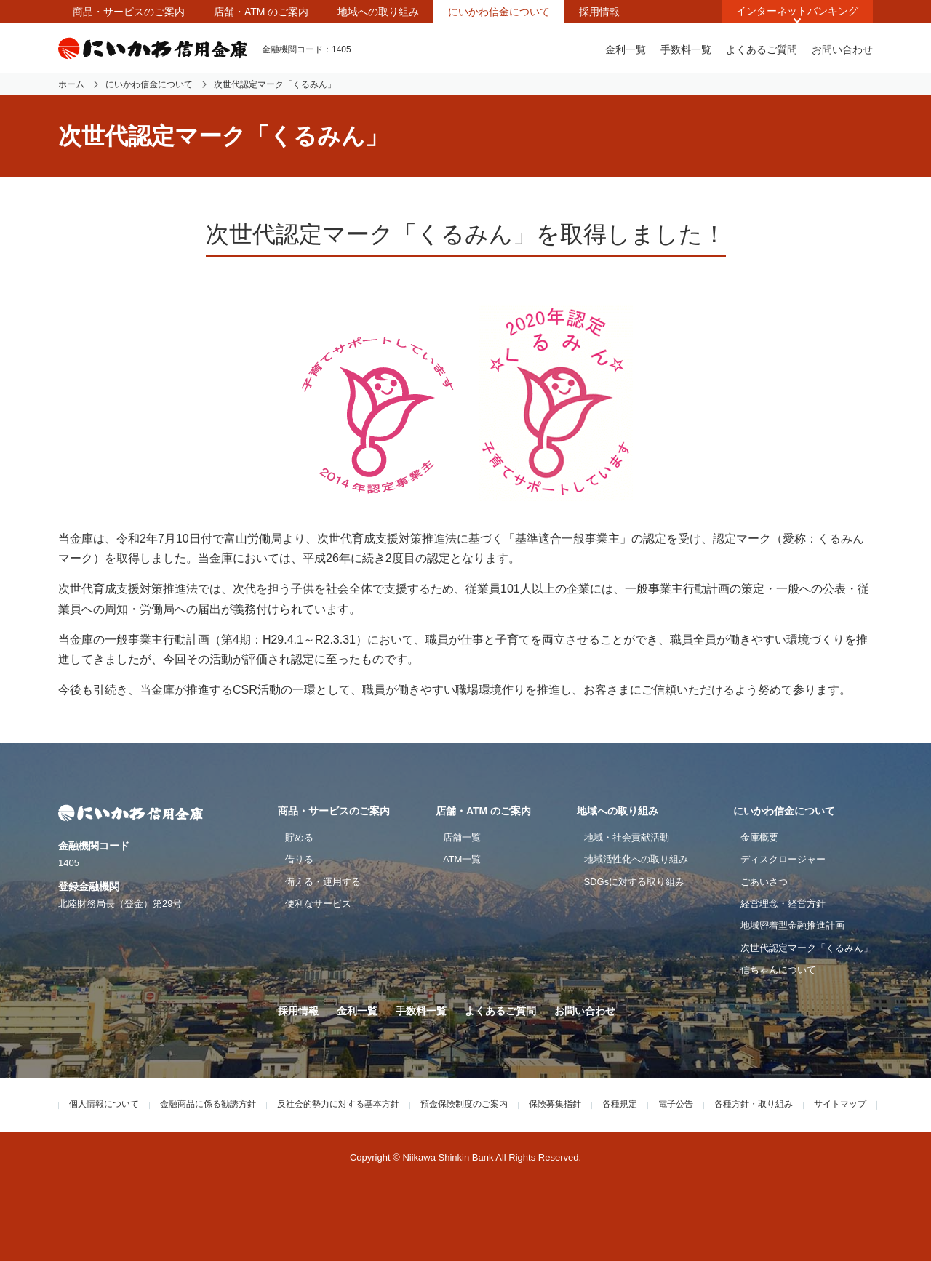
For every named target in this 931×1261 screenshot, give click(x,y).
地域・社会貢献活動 (626, 837)
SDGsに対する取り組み (634, 881)
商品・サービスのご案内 (129, 11)
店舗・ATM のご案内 (261, 11)
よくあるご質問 (761, 49)
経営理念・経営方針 (783, 903)
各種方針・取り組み (753, 1104)
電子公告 (675, 1104)
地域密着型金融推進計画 (792, 925)
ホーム (71, 84)
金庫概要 (759, 837)
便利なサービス (318, 903)
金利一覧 (625, 49)
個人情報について (104, 1104)
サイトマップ (840, 1104)
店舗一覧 (462, 837)
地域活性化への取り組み (636, 859)
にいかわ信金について (499, 11)
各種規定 (619, 1104)
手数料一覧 (685, 49)
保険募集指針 (555, 1104)
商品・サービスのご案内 (334, 811)
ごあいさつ (764, 881)
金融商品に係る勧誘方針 (208, 1104)
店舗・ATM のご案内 (483, 811)
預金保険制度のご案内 (464, 1104)
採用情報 (599, 11)
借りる (299, 859)
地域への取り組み (378, 11)
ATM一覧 (462, 859)
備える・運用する (323, 881)
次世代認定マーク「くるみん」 (806, 947)
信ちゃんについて (778, 969)
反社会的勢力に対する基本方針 (338, 1104)
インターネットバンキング (797, 11)
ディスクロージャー (783, 859)
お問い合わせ (842, 49)
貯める (299, 837)
